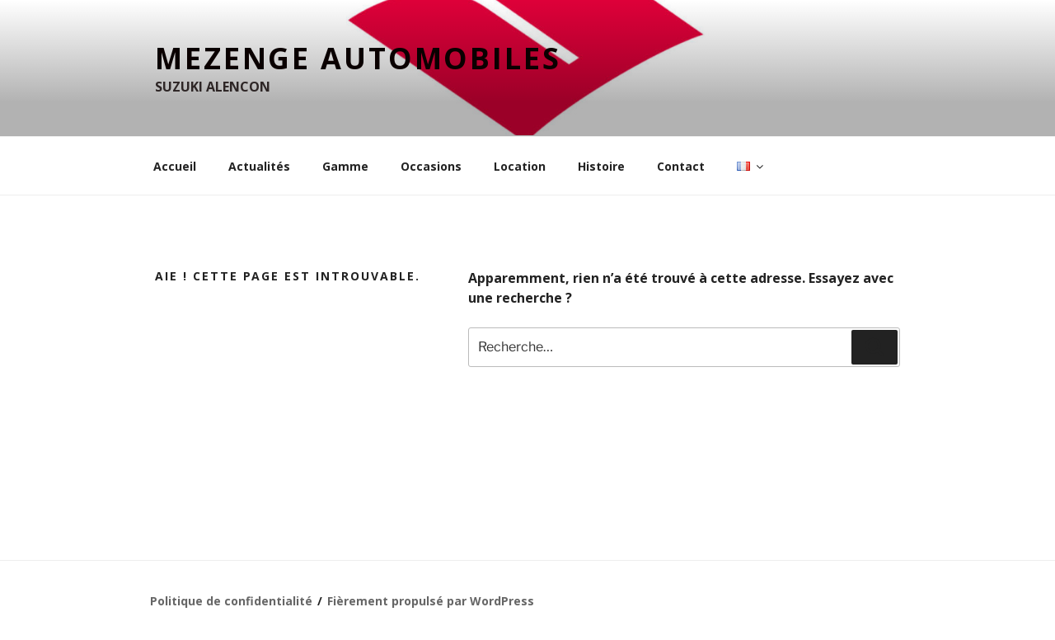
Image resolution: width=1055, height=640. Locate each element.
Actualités (259, 166)
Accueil (174, 166)
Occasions (431, 166)
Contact (681, 166)
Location (520, 166)
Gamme (345, 166)
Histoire (601, 166)
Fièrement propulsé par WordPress (430, 601)
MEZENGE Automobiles (358, 58)
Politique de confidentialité (231, 601)
